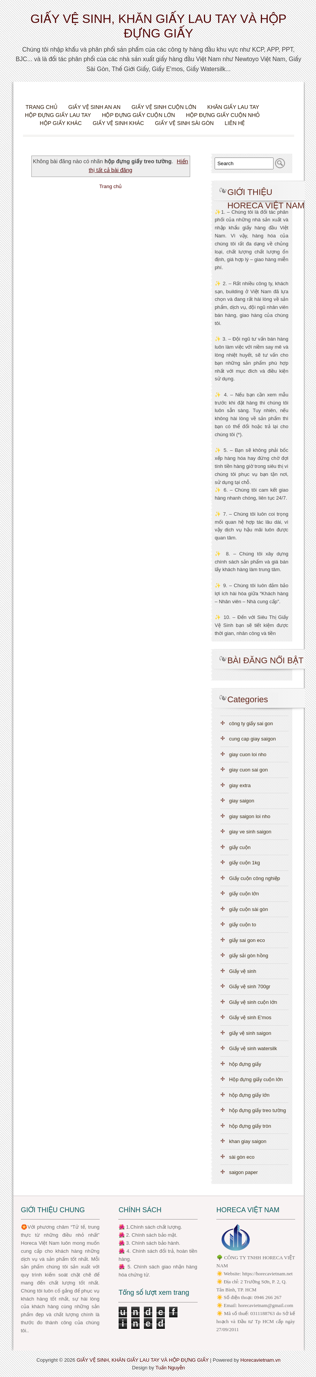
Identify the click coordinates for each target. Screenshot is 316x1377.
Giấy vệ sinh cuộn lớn (164, 107)
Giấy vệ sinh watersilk (253, 1048)
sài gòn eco (242, 1157)
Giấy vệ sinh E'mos (250, 1017)
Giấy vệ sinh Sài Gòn (184, 123)
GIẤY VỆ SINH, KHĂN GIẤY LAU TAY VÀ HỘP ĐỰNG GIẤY (142, 1360)
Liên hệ (235, 123)
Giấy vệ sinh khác (118, 123)
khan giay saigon (248, 1141)
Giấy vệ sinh (242, 971)
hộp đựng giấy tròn (250, 1126)
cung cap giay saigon (252, 739)
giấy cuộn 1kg (244, 862)
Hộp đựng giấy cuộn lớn (138, 115)
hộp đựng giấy (245, 1064)
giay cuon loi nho (248, 754)
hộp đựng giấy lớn (249, 1095)
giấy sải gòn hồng (248, 955)
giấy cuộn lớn (244, 893)
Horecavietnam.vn (260, 1360)
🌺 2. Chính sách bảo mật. (148, 1235)
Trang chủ (41, 107)
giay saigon (241, 801)
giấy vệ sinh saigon (250, 1033)
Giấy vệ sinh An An (94, 107)
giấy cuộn (240, 847)
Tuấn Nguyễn (170, 1368)
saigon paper (243, 1172)
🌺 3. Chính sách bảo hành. (149, 1243)
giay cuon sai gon (248, 770)
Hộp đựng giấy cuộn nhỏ (223, 115)
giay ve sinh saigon (250, 832)
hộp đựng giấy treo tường (257, 1110)
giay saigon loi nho (249, 816)
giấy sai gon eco (247, 940)
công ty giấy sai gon (251, 723)
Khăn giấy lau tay (233, 107)
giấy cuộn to (242, 924)
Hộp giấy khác (61, 123)
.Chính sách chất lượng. (155, 1227)
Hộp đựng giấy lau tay (58, 115)
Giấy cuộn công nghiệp (254, 878)
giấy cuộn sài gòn (248, 909)
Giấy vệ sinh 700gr (249, 986)
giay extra (240, 785)
